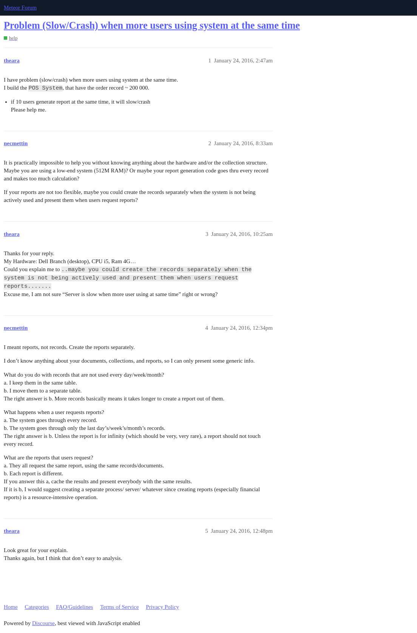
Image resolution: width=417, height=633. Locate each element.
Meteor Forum (20, 8)
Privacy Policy (162, 607)
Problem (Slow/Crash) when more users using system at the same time (152, 25)
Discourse (43, 623)
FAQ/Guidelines (74, 607)
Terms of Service (119, 607)
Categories (37, 607)
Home (11, 607)
